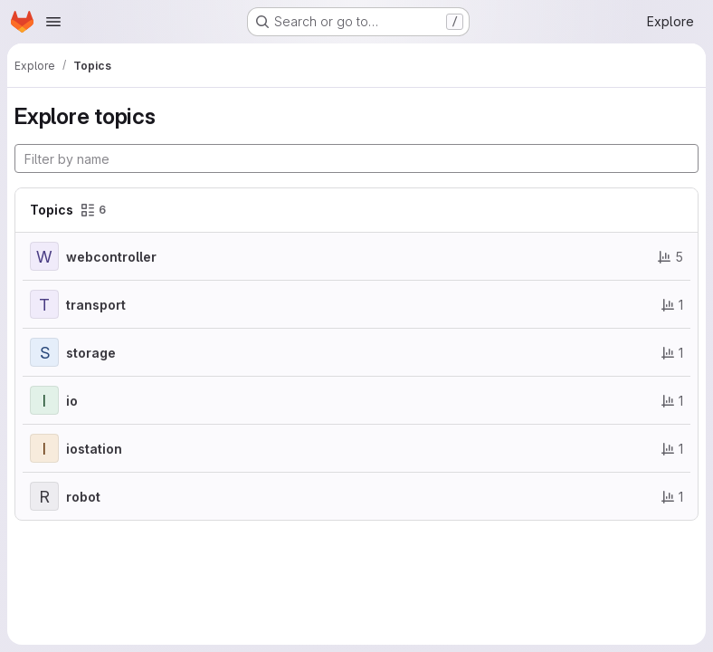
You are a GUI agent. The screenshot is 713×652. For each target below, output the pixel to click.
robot (83, 496)
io (72, 400)
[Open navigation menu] (53, 21)
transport (96, 304)
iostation (94, 448)
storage (91, 352)
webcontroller (111, 256)
